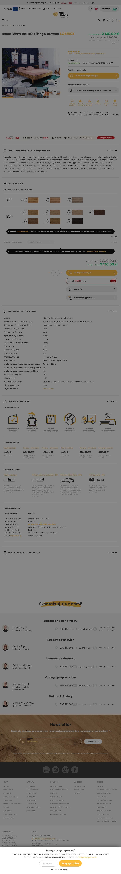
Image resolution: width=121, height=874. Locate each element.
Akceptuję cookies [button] (70, 863)
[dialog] (60, 437)
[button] (60, 869)
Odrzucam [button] (48, 863)
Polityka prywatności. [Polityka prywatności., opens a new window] (88, 857)
